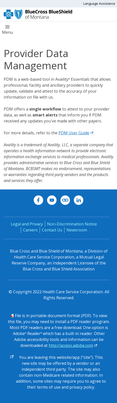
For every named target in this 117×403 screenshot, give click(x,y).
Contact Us (52, 230)
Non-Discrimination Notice (72, 224)
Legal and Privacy (27, 224)
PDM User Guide (75, 133)
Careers (30, 230)
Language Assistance (99, 3)
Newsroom (76, 230)
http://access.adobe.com (71, 345)
